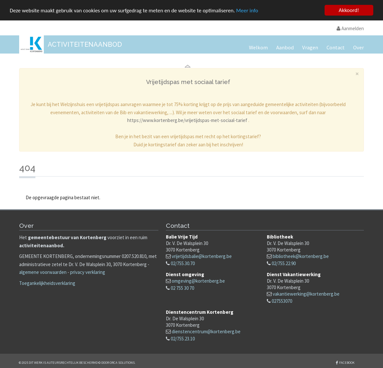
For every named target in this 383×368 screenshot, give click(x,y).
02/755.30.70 (183, 263)
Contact (336, 47)
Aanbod (285, 47)
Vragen (310, 47)
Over (358, 47)
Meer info (247, 10)
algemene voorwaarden (43, 272)
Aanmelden (350, 28)
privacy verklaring (87, 272)
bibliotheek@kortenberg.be (301, 256)
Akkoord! (349, 10)
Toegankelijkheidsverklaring (47, 283)
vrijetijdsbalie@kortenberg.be (202, 256)
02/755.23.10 (183, 339)
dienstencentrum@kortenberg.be (206, 331)
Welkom (258, 47)
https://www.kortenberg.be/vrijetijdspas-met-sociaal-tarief (187, 120)
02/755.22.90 (284, 263)
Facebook (346, 363)
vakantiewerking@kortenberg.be (306, 294)
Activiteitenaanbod (85, 44)
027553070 (282, 301)
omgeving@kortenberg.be (198, 281)
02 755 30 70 (182, 288)
